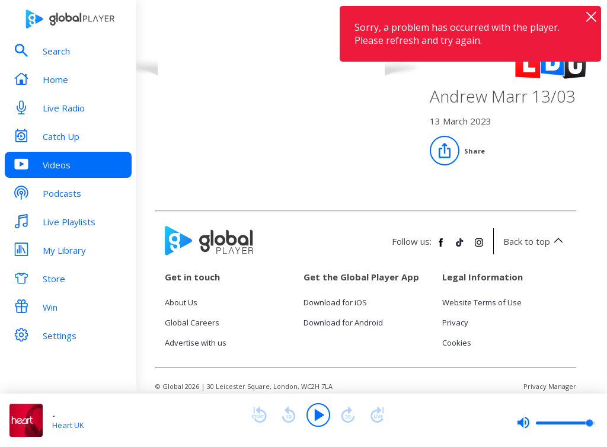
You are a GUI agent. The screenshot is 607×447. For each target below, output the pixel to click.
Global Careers (192, 322)
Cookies (456, 342)
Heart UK (68, 425)
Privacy (455, 322)
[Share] (457, 150)
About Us (181, 302)
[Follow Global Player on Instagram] (479, 247)
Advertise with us (195, 342)
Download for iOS (335, 302)
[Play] (318, 415)
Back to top (535, 241)
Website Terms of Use (482, 302)
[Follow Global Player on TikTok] (460, 247)
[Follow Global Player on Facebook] (441, 247)
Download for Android (343, 322)
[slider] (556, 422)
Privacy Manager (549, 386)
